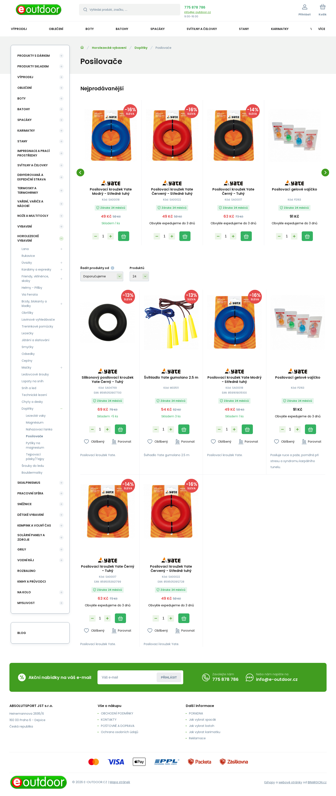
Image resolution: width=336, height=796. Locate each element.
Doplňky (141, 48)
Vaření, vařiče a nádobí (30, 203)
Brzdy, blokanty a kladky (34, 303)
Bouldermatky (32, 472)
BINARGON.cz (317, 782)
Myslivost (26, 603)
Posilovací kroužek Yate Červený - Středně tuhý (172, 191)
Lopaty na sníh (33, 381)
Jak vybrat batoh (201, 726)
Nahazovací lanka (39, 429)
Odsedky (28, 354)
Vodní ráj (25, 560)
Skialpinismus (28, 483)
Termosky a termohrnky (27, 190)
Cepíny (27, 361)
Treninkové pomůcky (37, 326)
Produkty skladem (33, 66)
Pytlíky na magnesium (35, 445)
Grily (21, 549)
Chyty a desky (32, 402)
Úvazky (27, 262)
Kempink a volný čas (34, 525)
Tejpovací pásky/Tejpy (35, 456)
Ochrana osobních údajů (119, 732)
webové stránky (290, 782)
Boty (21, 98)
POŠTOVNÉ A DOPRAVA (117, 726)
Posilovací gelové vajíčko (294, 189)
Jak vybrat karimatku (204, 732)
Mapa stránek (120, 782)
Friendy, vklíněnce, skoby (35, 278)
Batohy (23, 109)
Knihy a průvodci (31, 581)
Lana (25, 249)
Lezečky (27, 333)
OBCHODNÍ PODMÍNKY (117, 713)
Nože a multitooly (32, 216)
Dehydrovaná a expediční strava (31, 177)
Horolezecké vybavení (109, 48)
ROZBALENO (26, 571)
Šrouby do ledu (33, 466)
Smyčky (27, 347)
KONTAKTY (109, 719)
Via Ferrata (30, 294)
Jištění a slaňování (35, 340)
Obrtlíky (27, 313)
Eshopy (269, 782)
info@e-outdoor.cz (197, 12)
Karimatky (26, 130)
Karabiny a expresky (36, 269)
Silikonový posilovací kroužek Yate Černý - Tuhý (108, 379)
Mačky (26, 367)
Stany (22, 141)
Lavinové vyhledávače (38, 319)
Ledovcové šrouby (35, 374)
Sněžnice (24, 504)
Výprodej (25, 77)
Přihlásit (169, 677)
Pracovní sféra (30, 493)
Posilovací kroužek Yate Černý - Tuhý (233, 191)
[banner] (38, 11)
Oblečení (24, 88)
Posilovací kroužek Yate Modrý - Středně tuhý (111, 191)
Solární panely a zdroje (31, 537)
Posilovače (34, 436)
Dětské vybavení (30, 515)
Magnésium (35, 422)
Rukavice (28, 256)
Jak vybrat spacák (202, 719)
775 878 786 (194, 7)
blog (21, 633)
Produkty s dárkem (33, 56)
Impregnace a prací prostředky (33, 153)
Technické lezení (34, 395)
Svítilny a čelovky (32, 165)
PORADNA (196, 713)
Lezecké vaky (36, 416)
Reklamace (197, 738)
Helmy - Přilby (32, 288)
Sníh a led (29, 388)
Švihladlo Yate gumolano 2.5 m (171, 377)
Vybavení (24, 226)
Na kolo (24, 592)
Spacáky (24, 120)
